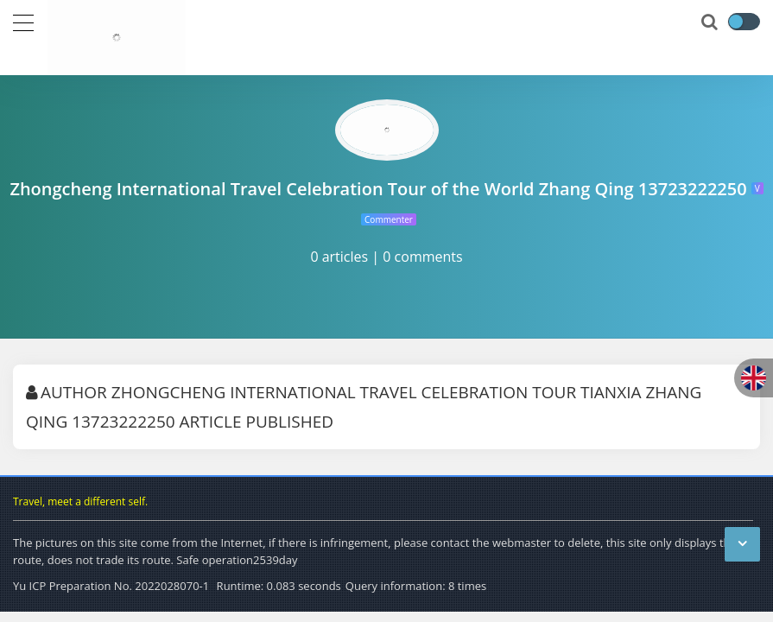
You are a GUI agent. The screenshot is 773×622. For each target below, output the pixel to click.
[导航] (23, 20)
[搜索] (710, 22)
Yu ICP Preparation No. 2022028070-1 (111, 585)
